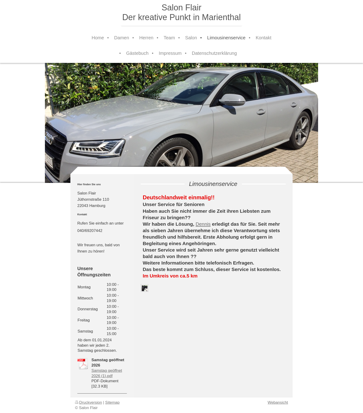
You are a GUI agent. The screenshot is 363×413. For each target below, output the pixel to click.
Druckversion (88, 402)
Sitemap (112, 402)
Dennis (203, 224)
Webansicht (278, 402)
